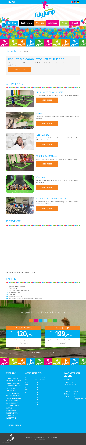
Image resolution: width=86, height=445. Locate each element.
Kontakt (74, 23)
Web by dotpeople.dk (7, 442)
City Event (12, 23)
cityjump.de (11, 51)
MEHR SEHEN (47, 100)
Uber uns (40, 23)
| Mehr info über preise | (43, 352)
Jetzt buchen (26, 23)
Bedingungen (42, 439)
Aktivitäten (52, 23)
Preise (64, 23)
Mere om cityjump (14, 425)
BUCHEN (23, 344)
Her (74, 401)
